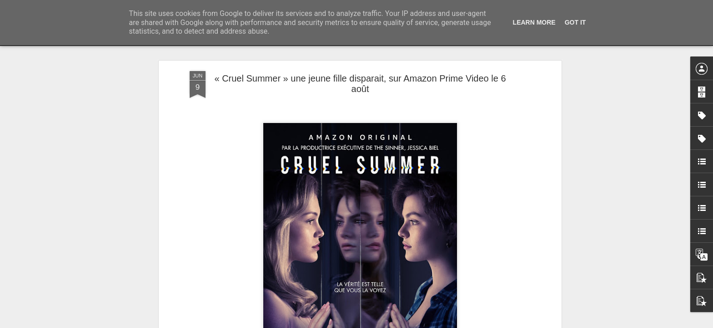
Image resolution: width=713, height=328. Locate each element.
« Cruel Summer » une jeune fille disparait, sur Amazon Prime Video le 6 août (360, 83)
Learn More (534, 22)
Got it (575, 22)
